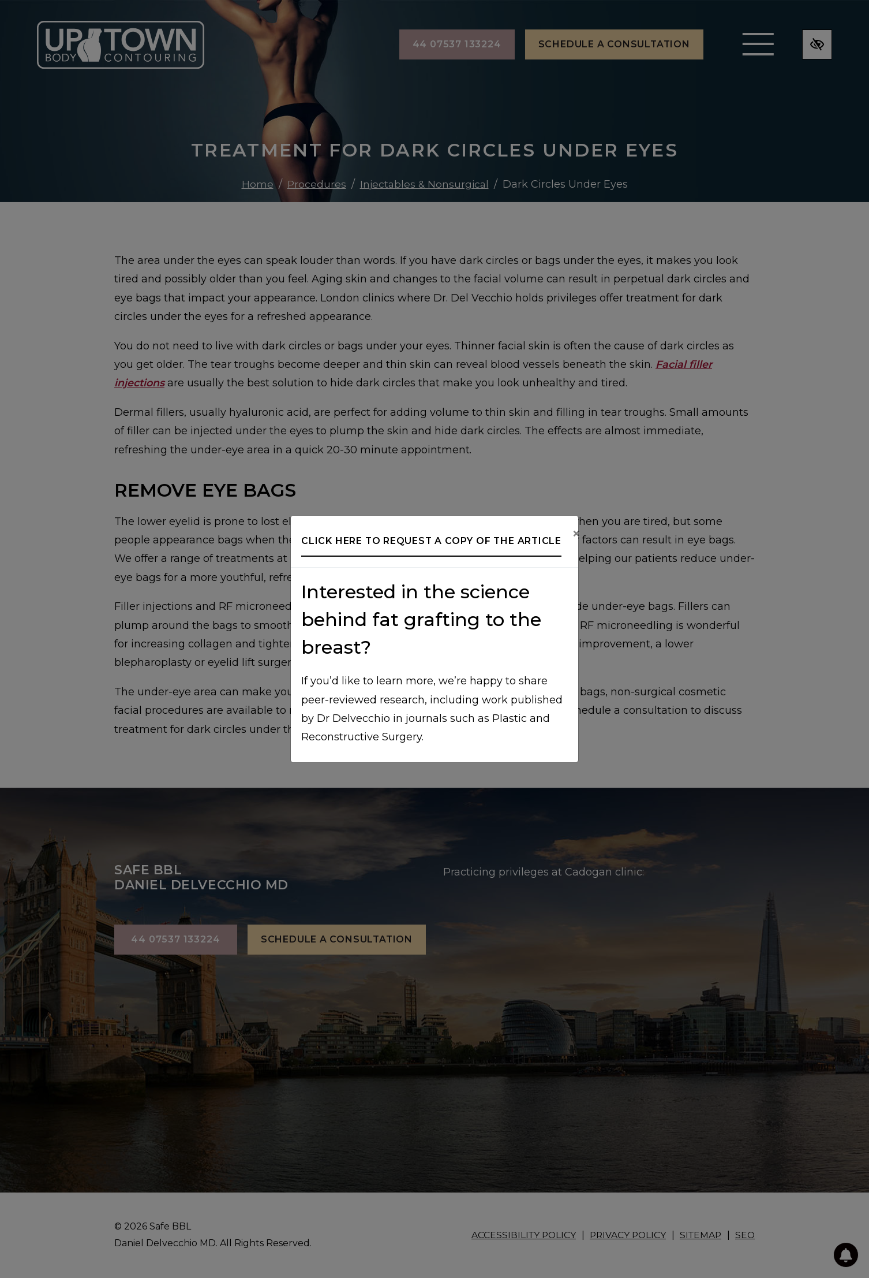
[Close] (576, 534)
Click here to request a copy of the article (431, 540)
